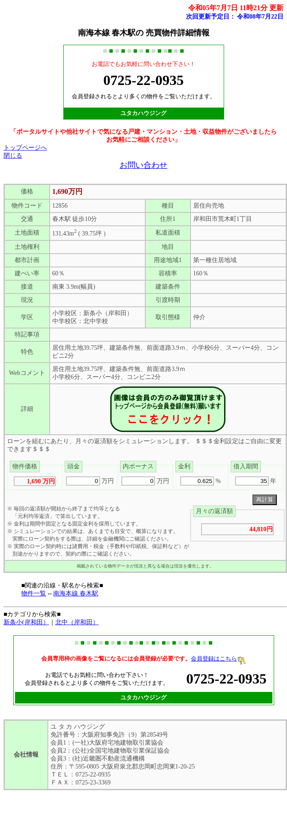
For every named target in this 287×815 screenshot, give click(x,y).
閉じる (13, 155)
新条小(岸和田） (26, 622)
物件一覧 (33, 593)
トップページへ (25, 147)
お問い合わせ (143, 165)
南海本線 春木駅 (75, 593)
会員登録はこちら (218, 658)
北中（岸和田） (77, 622)
